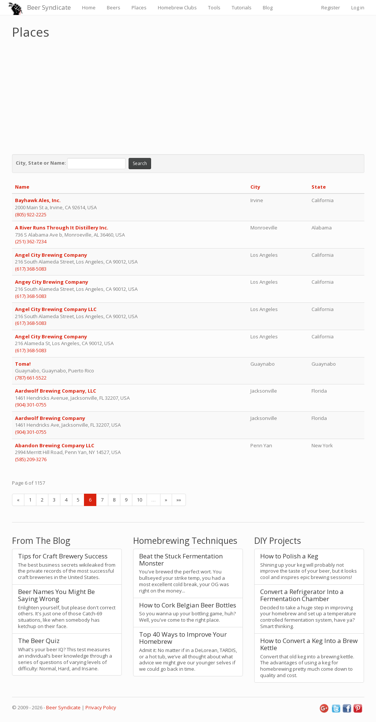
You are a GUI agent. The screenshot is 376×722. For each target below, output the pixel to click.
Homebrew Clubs (177, 7)
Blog (268, 7)
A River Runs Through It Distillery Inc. (62, 227)
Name (22, 186)
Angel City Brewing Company (51, 255)
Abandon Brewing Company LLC (54, 445)
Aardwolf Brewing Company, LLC (55, 390)
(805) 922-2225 (30, 214)
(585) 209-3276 (30, 459)
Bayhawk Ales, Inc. (38, 200)
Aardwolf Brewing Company (50, 418)
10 (139, 499)
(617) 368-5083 (30, 268)
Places (139, 7)
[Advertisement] (188, 94)
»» (179, 499)
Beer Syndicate (49, 7)
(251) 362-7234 (30, 241)
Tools (214, 7)
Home (89, 7)
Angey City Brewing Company (51, 281)
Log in (357, 7)
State (319, 186)
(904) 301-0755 (30, 404)
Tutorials (242, 7)
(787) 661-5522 (30, 377)
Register (330, 7)
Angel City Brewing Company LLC (55, 309)
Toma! (23, 363)
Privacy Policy (100, 707)
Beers (113, 7)
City (255, 186)
